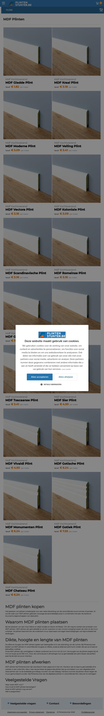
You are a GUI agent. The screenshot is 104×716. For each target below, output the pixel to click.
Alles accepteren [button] (39, 377)
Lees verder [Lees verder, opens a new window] (66, 369)
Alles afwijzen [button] (66, 377)
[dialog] (52, 358)
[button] (52, 384)
